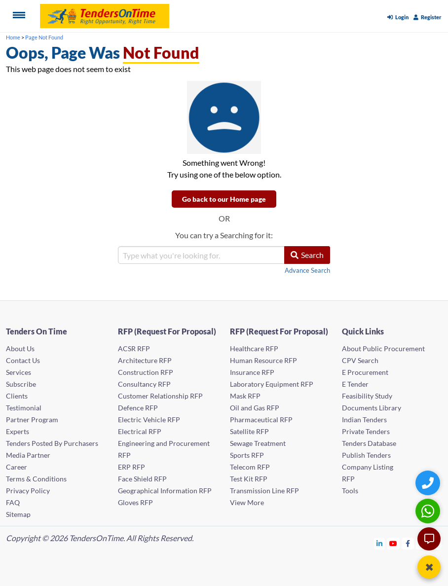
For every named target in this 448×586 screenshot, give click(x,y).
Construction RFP (145, 372)
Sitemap (18, 514)
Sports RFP (247, 455)
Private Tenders (366, 431)
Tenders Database (369, 443)
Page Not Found (44, 37)
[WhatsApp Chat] (429, 510)
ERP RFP (131, 467)
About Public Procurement (383, 348)
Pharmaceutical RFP (261, 419)
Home (13, 37)
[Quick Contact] (429, 482)
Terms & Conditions (36, 479)
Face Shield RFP (142, 479)
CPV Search (360, 360)
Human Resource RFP (263, 360)
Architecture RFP (145, 360)
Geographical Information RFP (165, 490)
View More (247, 502)
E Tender (355, 384)
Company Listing (367, 467)
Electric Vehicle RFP (149, 419)
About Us (20, 348)
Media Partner (28, 455)
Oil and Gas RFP (254, 407)
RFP (348, 479)
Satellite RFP (249, 431)
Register (427, 17)
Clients (17, 396)
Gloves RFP (135, 502)
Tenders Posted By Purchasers (52, 443)
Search (307, 254)
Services (18, 372)
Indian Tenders (364, 419)
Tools (350, 490)
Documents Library (371, 407)
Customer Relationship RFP (160, 396)
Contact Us (23, 360)
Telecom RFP (250, 467)
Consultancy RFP (144, 384)
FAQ (13, 502)
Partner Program (32, 419)
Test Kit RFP (248, 479)
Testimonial (23, 407)
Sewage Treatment (258, 443)
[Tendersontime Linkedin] (379, 543)
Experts (17, 431)
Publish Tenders (366, 455)
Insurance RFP (252, 372)
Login (398, 17)
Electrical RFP (139, 431)
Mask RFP (245, 396)
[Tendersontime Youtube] (393, 543)
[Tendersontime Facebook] (408, 543)
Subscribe (21, 384)
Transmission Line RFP (264, 490)
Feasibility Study (367, 396)
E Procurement (365, 372)
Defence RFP (138, 407)
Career (16, 467)
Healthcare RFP (254, 348)
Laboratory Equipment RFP (271, 384)
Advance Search (307, 270)
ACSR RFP (134, 348)
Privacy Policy (28, 490)
